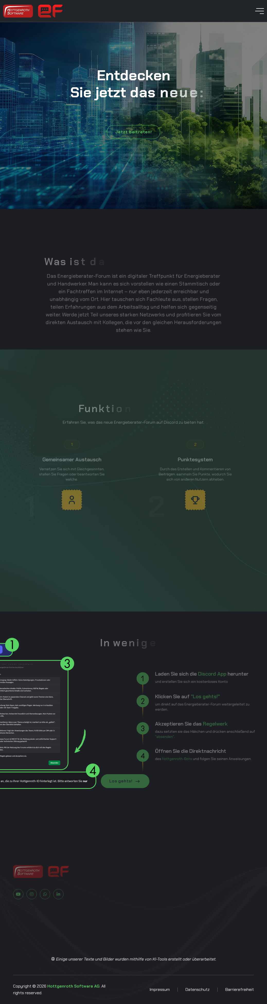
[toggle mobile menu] (259, 11)
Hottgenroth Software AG (73, 986)
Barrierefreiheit (239, 989)
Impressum (159, 989)
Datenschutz (197, 989)
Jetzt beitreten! (133, 132)
